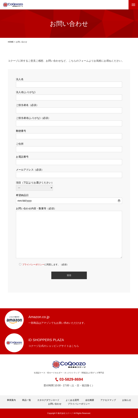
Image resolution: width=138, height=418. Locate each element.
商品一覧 (26, 400)
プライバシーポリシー (33, 264)
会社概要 (89, 400)
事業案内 (11, 400)
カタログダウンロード (48, 400)
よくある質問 (72, 400)
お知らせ (126, 400)
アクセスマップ (108, 400)
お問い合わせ (54, 404)
